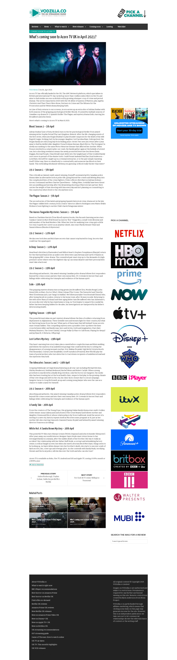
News (46, 27)
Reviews (35, 27)
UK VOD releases (39, 648)
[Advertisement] (129, 71)
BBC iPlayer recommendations (44, 589)
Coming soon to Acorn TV (42, 31)
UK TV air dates (38, 641)
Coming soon (95, 27)
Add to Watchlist (36, 465)
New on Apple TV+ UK (41, 622)
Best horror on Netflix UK (42, 597)
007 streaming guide (40, 633)
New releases (78, 27)
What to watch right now (42, 585)
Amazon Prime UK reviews (43, 608)
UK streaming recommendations (45, 630)
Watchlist (121, 27)
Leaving (109, 27)
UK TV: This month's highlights (44, 645)
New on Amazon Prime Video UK (45, 615)
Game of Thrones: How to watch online (48, 637)
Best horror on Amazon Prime (44, 593)
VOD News (33, 90)
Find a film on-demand (41, 600)
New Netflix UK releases (42, 611)
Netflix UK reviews (39, 604)
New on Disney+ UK (40, 619)
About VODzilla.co (39, 582)
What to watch (60, 27)
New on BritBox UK (40, 626)
